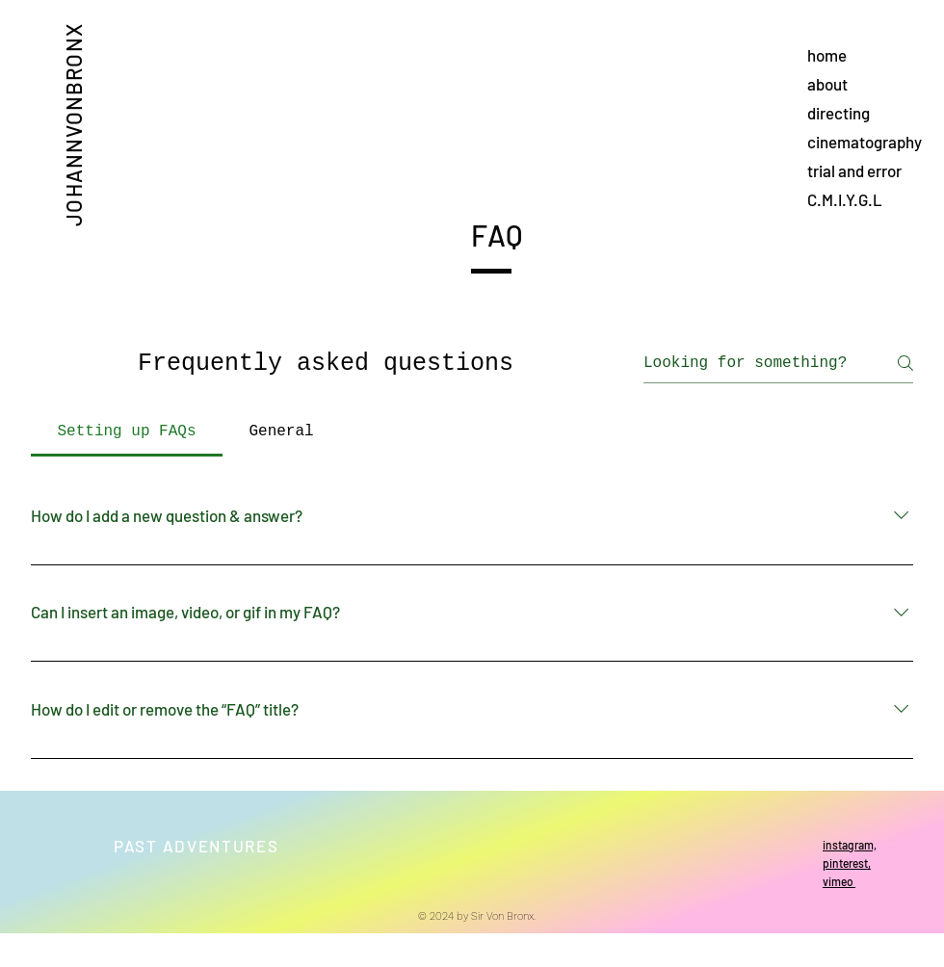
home (827, 55)
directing (838, 112)
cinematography (864, 141)
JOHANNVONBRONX (72, 124)
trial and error (854, 170)
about (827, 83)
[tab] (127, 431)
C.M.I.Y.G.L (844, 199)
